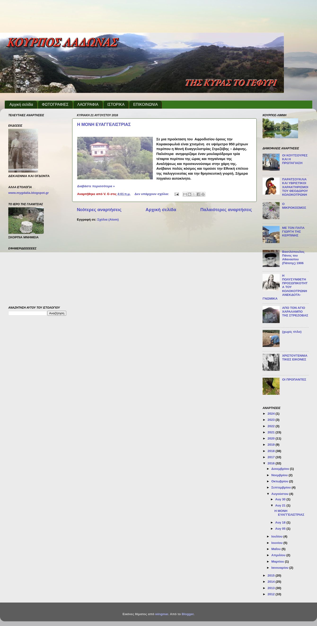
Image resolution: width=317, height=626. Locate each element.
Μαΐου (276, 549)
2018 (272, 451)
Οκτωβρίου (280, 481)
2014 (272, 581)
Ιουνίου (277, 543)
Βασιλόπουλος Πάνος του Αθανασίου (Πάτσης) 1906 (293, 257)
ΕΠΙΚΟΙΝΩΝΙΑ (145, 104)
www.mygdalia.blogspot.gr (28, 193)
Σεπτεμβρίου (281, 487)
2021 (272, 432)
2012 (272, 594)
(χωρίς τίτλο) (291, 331)
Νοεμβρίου (280, 475)
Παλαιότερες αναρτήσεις (226, 209)
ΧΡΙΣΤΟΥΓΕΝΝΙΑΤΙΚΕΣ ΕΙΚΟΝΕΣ (294, 357)
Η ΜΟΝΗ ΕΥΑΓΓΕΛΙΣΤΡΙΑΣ (104, 124)
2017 (272, 457)
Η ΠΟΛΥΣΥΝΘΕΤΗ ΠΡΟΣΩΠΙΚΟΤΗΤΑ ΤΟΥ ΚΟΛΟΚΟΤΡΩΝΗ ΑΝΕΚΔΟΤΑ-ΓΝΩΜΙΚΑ (285, 287)
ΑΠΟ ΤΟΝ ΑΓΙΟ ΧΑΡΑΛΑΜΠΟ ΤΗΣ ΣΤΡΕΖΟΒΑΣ (295, 311)
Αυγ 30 (280, 499)
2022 (272, 426)
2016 (272, 463)
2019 (272, 444)
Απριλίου (278, 555)
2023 (272, 420)
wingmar (161, 614)
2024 (272, 413)
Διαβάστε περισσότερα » (96, 186)
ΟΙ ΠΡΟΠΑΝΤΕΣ (294, 379)
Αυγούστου (280, 494)
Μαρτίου (278, 561)
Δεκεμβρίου (280, 469)
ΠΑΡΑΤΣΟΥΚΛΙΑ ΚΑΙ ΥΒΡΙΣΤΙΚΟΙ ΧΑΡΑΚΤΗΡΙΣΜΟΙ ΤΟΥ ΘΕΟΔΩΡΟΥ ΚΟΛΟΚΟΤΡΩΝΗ (295, 187)
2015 (272, 575)
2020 (272, 438)
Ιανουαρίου (280, 567)
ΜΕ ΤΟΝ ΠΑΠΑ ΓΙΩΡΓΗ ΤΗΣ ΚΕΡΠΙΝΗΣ (293, 231)
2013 (272, 588)
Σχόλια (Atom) (108, 219)
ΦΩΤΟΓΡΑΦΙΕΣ (55, 104)
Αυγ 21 (280, 505)
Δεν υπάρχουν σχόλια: (152, 194)
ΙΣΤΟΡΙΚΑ (116, 104)
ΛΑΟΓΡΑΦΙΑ (88, 104)
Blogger (188, 614)
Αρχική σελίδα (21, 104)
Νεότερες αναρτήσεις (99, 209)
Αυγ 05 (280, 528)
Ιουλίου (277, 536)
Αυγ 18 (280, 522)
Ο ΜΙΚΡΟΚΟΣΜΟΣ (294, 205)
